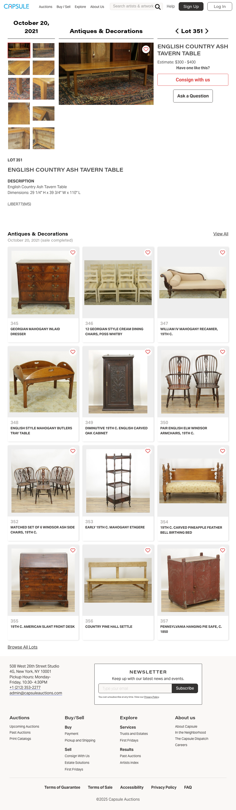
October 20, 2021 (31, 26)
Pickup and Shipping (80, 740)
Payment (71, 733)
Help (171, 6)
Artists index (129, 762)
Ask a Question (193, 96)
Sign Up (191, 6)
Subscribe (185, 688)
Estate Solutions (77, 762)
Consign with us (193, 80)
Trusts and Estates (134, 733)
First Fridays (74, 769)
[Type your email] (135, 688)
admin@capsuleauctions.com (36, 693)
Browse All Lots (23, 647)
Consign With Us (77, 756)
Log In (220, 6)
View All (220, 234)
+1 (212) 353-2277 (25, 687)
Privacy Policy (151, 696)
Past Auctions (130, 756)
